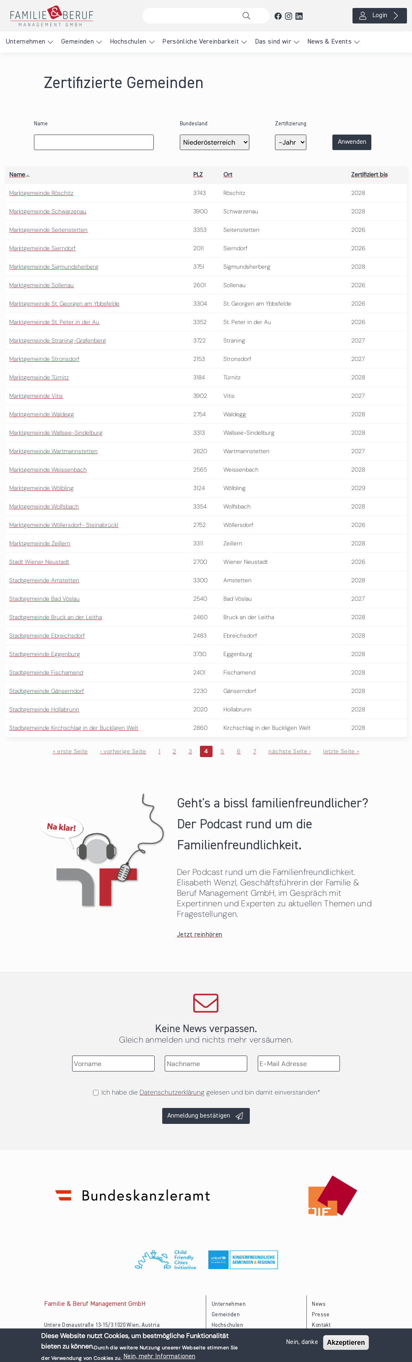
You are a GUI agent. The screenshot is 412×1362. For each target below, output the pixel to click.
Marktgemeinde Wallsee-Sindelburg (56, 432)
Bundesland (193, 124)
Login (379, 15)
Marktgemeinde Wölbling (41, 488)
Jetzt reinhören (199, 934)
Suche (248, 16)
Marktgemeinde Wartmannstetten (53, 451)
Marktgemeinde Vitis (36, 396)
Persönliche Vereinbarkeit (200, 42)
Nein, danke (302, 1343)
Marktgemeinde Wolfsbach (44, 506)
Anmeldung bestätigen (198, 1116)
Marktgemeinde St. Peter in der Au (54, 322)
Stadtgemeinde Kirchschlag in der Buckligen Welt (73, 728)
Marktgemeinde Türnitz (39, 377)
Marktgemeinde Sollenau (41, 285)
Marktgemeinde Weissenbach (48, 469)
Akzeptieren (346, 1343)
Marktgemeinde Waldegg (41, 414)
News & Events (329, 42)
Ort (227, 174)
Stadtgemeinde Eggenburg (44, 654)
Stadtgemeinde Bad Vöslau (44, 598)
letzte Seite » (341, 751)
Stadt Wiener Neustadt (39, 562)
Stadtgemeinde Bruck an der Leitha (55, 617)
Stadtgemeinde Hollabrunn (44, 709)
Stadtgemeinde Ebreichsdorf (47, 635)
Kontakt (321, 1325)
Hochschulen (128, 42)
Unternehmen (25, 42)
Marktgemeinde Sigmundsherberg (53, 266)
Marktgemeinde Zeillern (39, 543)
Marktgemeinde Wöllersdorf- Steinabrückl (63, 525)
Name (41, 124)
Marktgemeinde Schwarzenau (47, 211)
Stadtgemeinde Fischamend (46, 672)
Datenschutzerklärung (172, 1092)
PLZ (198, 174)
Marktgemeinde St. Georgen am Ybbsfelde (64, 303)
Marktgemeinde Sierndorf (42, 248)
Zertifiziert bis (369, 174)
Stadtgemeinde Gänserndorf (46, 691)
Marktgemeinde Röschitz (41, 193)
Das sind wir (273, 42)
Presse (320, 1315)
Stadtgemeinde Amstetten (44, 580)
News (318, 1304)
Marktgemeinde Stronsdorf (44, 359)
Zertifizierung (290, 124)
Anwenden (352, 142)
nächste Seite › (289, 751)
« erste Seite (70, 751)
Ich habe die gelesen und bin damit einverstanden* (210, 1092)
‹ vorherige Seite (123, 751)
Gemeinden (77, 42)
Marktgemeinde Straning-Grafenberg (57, 340)
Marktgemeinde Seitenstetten (48, 229)
